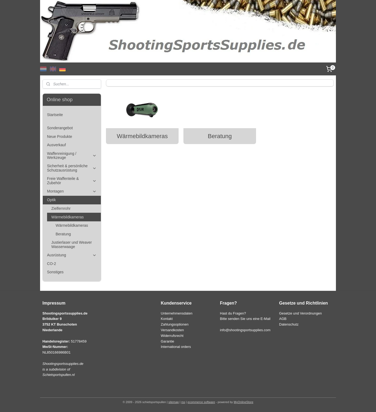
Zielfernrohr (61, 208)
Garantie (167, 341)
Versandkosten (172, 330)
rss (183, 402)
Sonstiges (55, 272)
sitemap (173, 402)
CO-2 (51, 263)
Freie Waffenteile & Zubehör (72, 180)
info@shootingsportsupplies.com (245, 330)
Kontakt (167, 319)
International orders (176, 347)
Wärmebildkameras (142, 136)
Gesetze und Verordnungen (300, 313)
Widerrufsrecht (172, 336)
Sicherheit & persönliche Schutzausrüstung (72, 168)
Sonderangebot (60, 128)
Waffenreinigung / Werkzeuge (72, 155)
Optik (72, 200)
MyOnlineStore (243, 402)
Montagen (72, 191)
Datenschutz (289, 324)
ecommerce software (201, 402)
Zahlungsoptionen (175, 324)
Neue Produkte (59, 136)
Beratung (220, 136)
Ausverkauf (56, 145)
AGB (282, 319)
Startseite (55, 115)
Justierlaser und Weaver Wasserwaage (71, 244)
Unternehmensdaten (177, 313)
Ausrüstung (72, 255)
